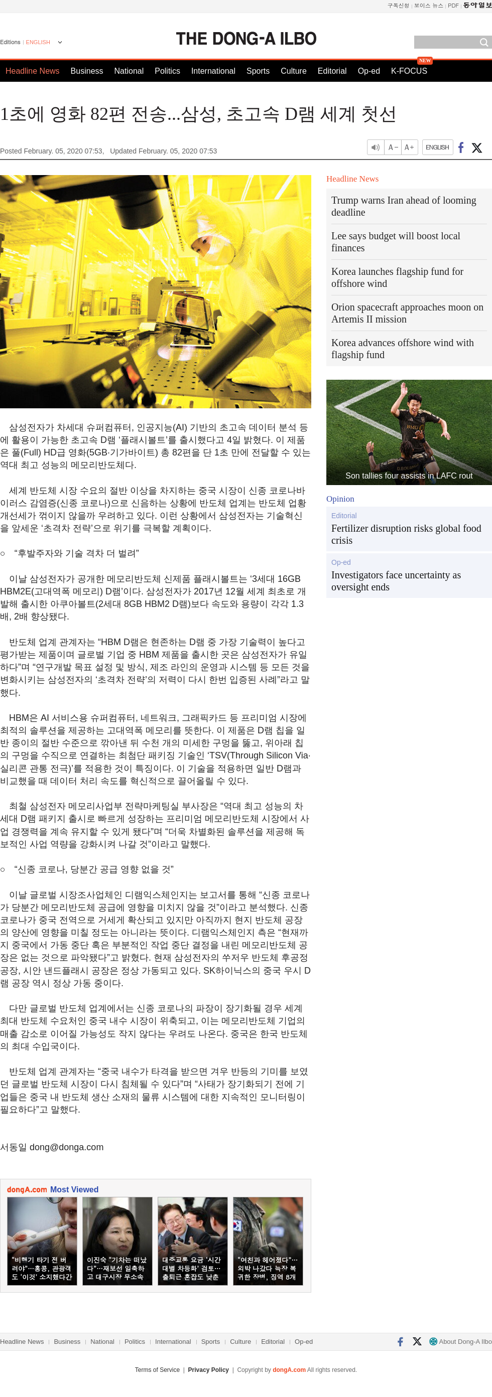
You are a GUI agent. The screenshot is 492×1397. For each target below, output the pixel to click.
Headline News (33, 71)
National (129, 71)
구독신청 (399, 5)
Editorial (332, 71)
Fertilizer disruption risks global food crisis (406, 534)
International (213, 71)
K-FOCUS (409, 71)
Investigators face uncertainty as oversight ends (396, 580)
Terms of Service (157, 1369)
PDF (453, 5)
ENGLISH (38, 42)
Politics (167, 71)
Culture (294, 71)
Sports (258, 71)
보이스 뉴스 (429, 5)
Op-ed (369, 71)
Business (87, 71)
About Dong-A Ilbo (460, 1341)
